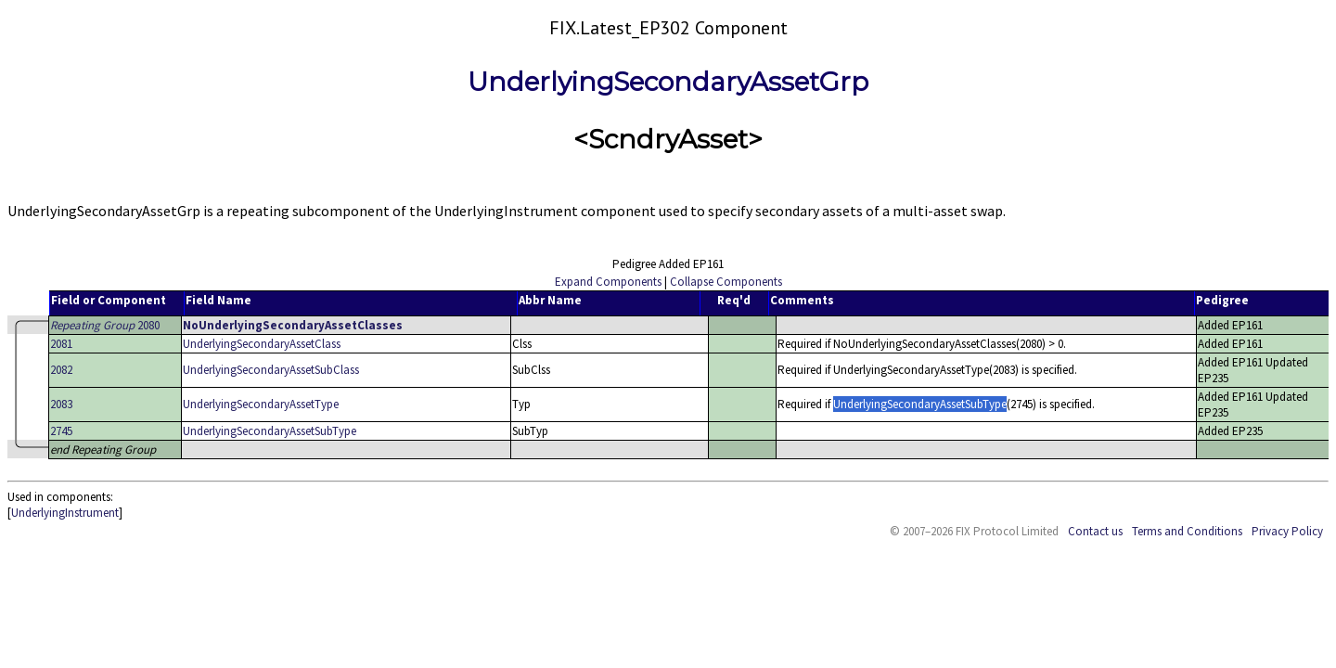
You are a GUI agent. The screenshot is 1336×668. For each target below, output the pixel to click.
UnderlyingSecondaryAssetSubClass (271, 370)
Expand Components (608, 281)
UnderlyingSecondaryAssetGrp (668, 81)
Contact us (1095, 531)
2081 (61, 344)
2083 (61, 404)
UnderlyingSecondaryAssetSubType (269, 431)
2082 (61, 370)
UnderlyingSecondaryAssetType (261, 404)
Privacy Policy (1287, 531)
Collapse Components (726, 281)
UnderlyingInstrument (65, 512)
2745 (61, 431)
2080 (105, 325)
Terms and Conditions (1187, 531)
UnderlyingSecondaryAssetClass (261, 344)
